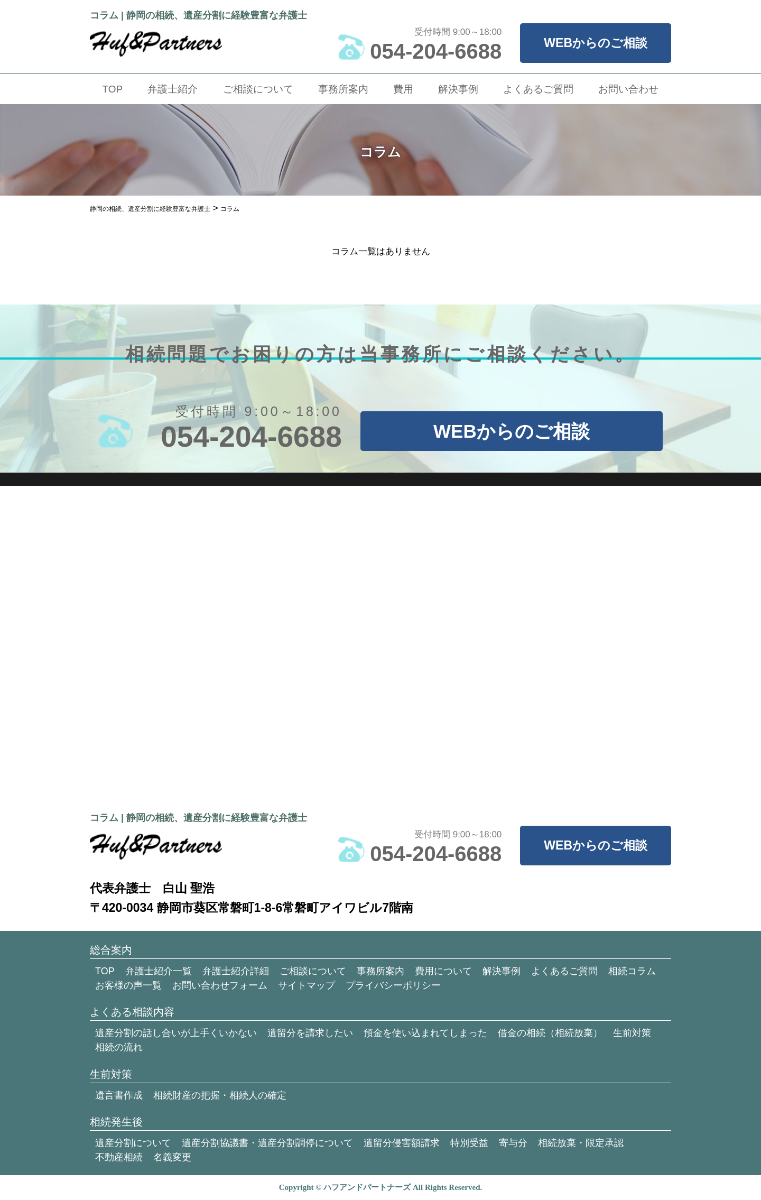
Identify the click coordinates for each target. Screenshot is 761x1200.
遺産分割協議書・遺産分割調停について (267, 1143)
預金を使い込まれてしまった (425, 1033)
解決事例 (458, 89)
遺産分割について (133, 1143)
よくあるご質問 (538, 89)
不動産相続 (119, 1157)
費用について (443, 971)
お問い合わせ (628, 89)
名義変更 (172, 1157)
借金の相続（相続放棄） (550, 1033)
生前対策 (632, 1033)
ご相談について (258, 89)
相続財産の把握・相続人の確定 (219, 1095)
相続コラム (632, 971)
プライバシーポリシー (393, 985)
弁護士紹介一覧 (158, 971)
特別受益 (469, 1143)
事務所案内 (343, 89)
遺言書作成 (119, 1095)
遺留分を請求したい (310, 1033)
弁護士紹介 (172, 89)
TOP (113, 89)
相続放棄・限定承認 (581, 1143)
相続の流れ (119, 1047)
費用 (403, 89)
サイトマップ (306, 985)
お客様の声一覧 (128, 985)
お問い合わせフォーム (219, 985)
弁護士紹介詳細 (235, 971)
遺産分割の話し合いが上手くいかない (176, 1033)
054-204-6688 (436, 51)
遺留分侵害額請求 (402, 1143)
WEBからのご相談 (595, 43)
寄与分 (513, 1143)
